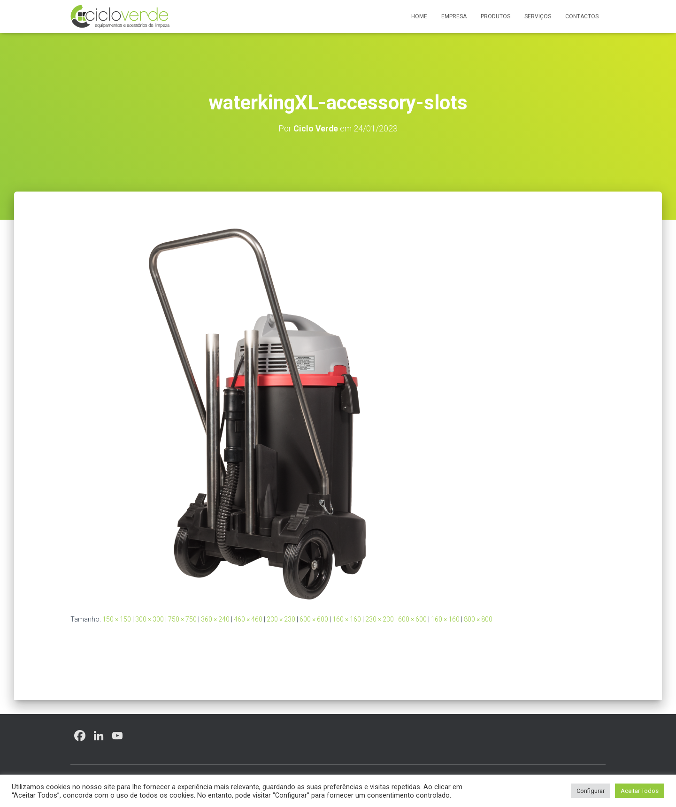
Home (419, 16)
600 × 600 (314, 619)
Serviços (537, 16)
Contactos (582, 16)
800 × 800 (478, 619)
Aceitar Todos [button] (640, 790)
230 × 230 (281, 619)
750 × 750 (182, 619)
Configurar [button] (590, 790)
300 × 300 (149, 619)
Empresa (454, 16)
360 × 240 (215, 619)
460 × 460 (248, 619)
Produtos (495, 16)
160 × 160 (346, 619)
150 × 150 (116, 619)
